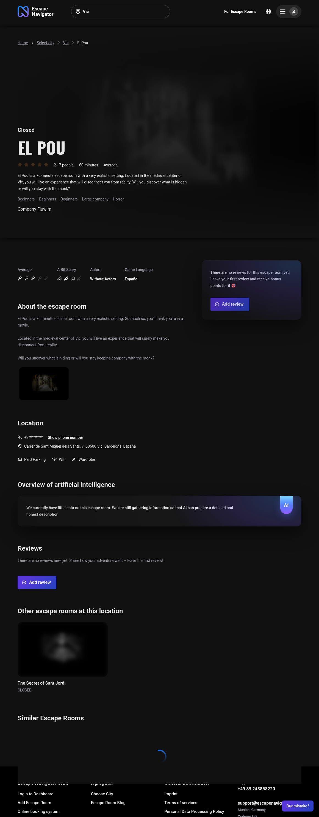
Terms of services (180, 802)
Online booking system (39, 811)
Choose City (102, 793)
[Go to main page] (36, 11)
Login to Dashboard (36, 793)
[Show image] (44, 384)
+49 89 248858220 (256, 788)
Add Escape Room (34, 802)
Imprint (170, 793)
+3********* (33, 437)
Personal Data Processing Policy (194, 811)
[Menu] (288, 11)
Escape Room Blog (108, 802)
